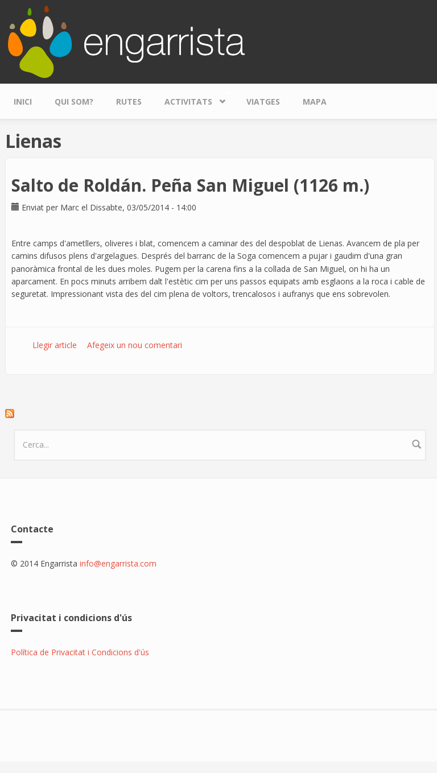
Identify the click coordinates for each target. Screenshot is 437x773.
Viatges (263, 101)
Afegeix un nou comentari (134, 345)
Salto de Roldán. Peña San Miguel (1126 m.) (190, 185)
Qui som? (74, 101)
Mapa (315, 101)
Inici (23, 101)
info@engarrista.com (118, 563)
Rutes (129, 101)
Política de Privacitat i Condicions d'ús (80, 652)
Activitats (191, 98)
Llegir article (54, 345)
